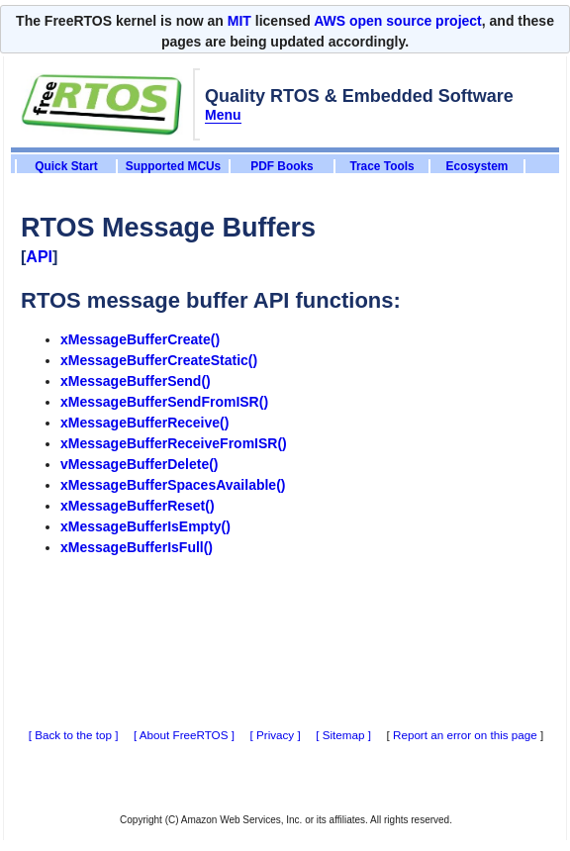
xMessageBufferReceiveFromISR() (173, 443)
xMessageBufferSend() (135, 381)
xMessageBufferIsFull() (136, 547)
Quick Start (66, 166)
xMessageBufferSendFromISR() (164, 402)
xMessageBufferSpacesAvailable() (172, 485)
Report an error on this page (465, 734)
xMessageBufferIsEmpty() (145, 526)
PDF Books (281, 166)
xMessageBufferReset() (137, 506)
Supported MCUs (173, 166)
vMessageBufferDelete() (139, 464)
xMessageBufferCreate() (140, 339)
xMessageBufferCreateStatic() (158, 360)
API (39, 256)
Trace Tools (381, 166)
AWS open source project (398, 21)
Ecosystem (477, 166)
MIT (239, 21)
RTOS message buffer (134, 300)
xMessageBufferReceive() (144, 422)
